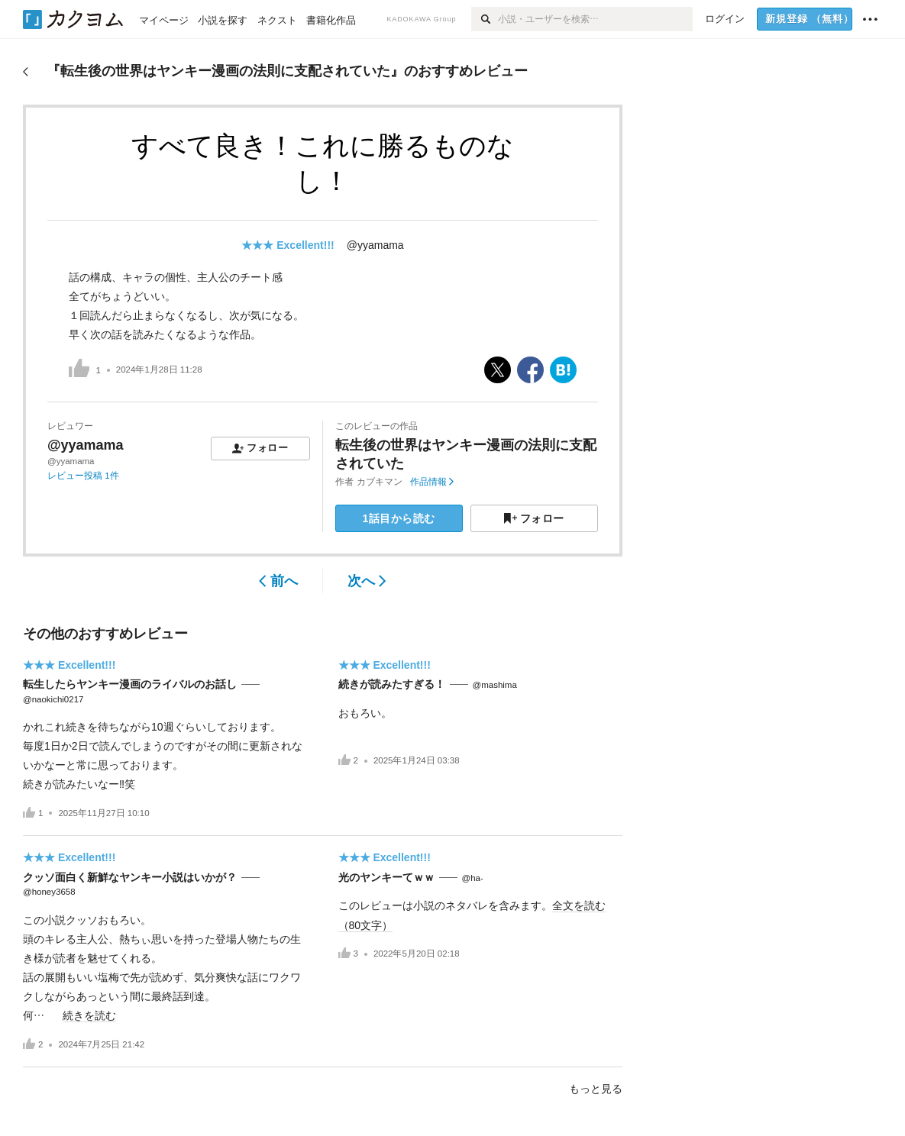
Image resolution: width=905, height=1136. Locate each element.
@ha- (472, 878)
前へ (278, 581)
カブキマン (379, 481)
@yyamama (375, 245)
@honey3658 (49, 891)
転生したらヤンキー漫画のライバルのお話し (130, 684)
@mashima (495, 684)
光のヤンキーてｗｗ (386, 877)
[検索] (484, 19)
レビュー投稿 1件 (83, 475)
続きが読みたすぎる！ (391, 684)
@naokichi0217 (53, 699)
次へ (366, 581)
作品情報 (432, 481)
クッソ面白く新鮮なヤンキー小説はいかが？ (130, 877)
